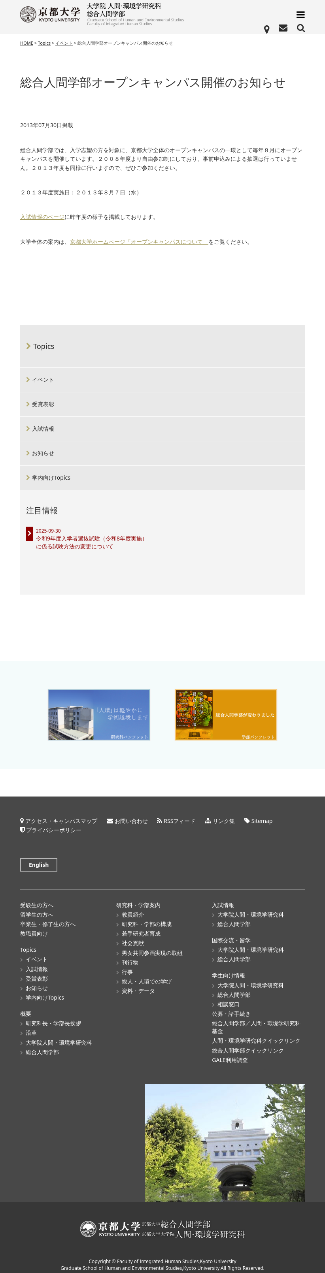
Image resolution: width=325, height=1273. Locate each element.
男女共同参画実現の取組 (152, 948)
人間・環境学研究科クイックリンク (256, 1036)
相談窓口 (228, 1000)
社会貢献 (133, 939)
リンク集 (224, 816)
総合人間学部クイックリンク (248, 1046)
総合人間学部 (42, 1047)
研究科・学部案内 (138, 900)
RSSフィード (179, 816)
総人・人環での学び (147, 977)
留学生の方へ (36, 910)
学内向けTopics (51, 477)
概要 (25, 1009)
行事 (127, 967)
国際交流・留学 (231, 936)
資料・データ (138, 986)
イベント (43, 379)
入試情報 (43, 428)
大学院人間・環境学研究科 (59, 1038)
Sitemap (262, 816)
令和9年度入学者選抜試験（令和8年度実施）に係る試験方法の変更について (91, 542)
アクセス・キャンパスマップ (61, 816)
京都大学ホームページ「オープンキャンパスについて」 (139, 242)
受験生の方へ (36, 900)
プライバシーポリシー (53, 825)
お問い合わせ (131, 816)
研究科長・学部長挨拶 (53, 1019)
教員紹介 (133, 910)
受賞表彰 (43, 404)
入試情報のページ (42, 217)
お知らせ (43, 453)
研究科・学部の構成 (147, 919)
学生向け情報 (228, 971)
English (39, 860)
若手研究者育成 (141, 929)
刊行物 (130, 958)
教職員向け (34, 929)
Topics (43, 346)
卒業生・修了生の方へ (48, 919)
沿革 (31, 1028)
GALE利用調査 (230, 1055)
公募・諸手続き (231, 1009)
